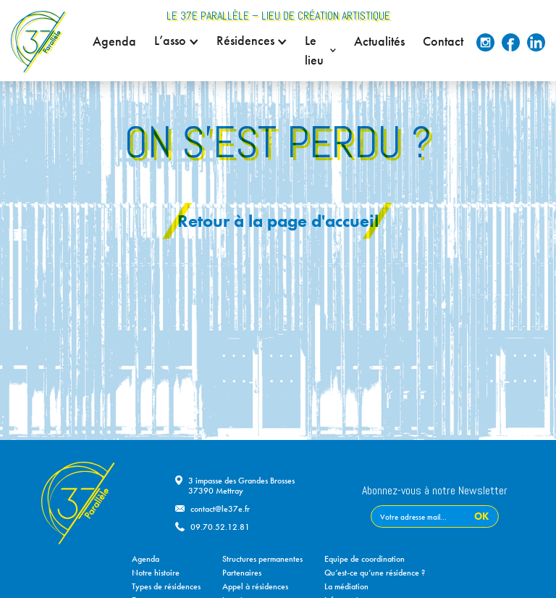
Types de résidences (166, 586)
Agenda (114, 41)
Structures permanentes (262, 559)
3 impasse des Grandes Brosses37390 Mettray (241, 486)
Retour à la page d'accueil (278, 221)
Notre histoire (156, 573)
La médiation (346, 586)
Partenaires (241, 573)
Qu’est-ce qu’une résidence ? (374, 573)
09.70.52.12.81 (220, 527)
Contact (443, 41)
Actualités (379, 41)
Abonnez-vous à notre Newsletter (434, 491)
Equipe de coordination (364, 559)
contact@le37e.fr (220, 509)
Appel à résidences (255, 586)
